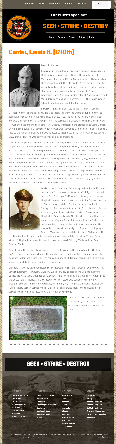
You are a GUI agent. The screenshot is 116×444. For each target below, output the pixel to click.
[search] (98, 4)
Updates (82, 3)
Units (92, 37)
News (41, 3)
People (61, 37)
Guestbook (54, 3)
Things (82, 37)
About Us (29, 3)
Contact (69, 3)
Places (72, 37)
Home (51, 37)
